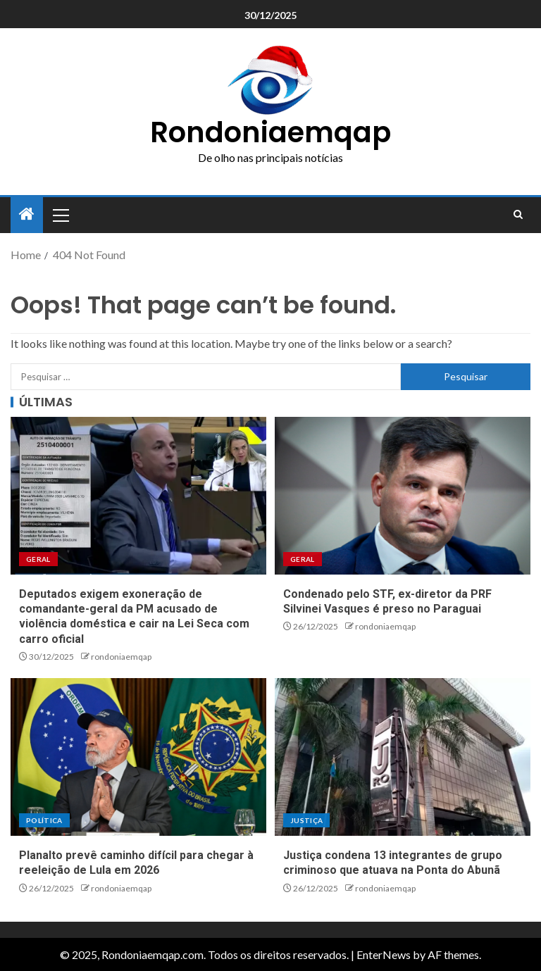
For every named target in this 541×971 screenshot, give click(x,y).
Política (44, 820)
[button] (60, 214)
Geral (38, 559)
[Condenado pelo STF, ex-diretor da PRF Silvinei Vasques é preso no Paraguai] (402, 496)
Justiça (306, 820)
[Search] (518, 214)
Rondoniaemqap (270, 132)
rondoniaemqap (121, 656)
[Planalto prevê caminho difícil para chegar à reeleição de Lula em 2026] (138, 757)
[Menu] (60, 214)
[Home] (27, 214)
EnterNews (383, 954)
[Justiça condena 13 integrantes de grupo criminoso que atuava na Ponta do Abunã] (402, 757)
